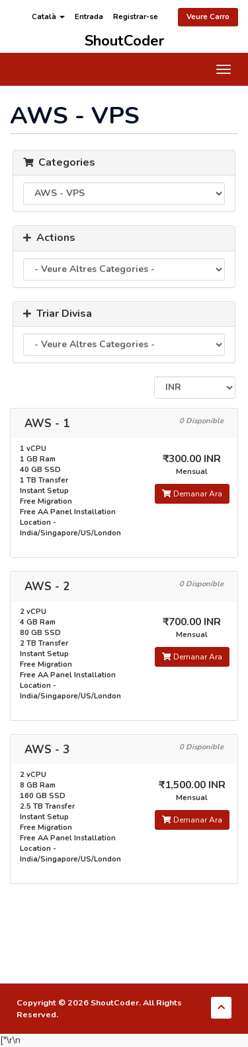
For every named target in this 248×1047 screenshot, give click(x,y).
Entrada (89, 17)
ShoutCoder (124, 38)
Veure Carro (207, 17)
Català (48, 17)
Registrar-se (135, 17)
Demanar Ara (192, 494)
